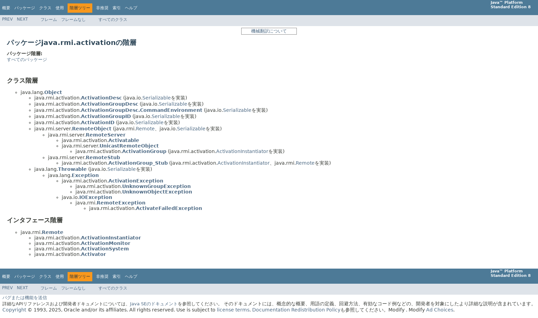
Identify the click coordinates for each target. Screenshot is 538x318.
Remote (145, 128)
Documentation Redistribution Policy (296, 310)
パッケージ (24, 7)
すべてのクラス (112, 19)
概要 (6, 7)
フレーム (48, 19)
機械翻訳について (269, 31)
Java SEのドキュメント (154, 303)
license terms (233, 310)
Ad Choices (439, 310)
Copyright (14, 310)
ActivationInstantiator (242, 151)
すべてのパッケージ (27, 59)
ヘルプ (131, 7)
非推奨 (102, 7)
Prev (7, 19)
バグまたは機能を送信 (24, 297)
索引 (117, 7)
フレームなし (73, 19)
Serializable (156, 98)
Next (22, 19)
